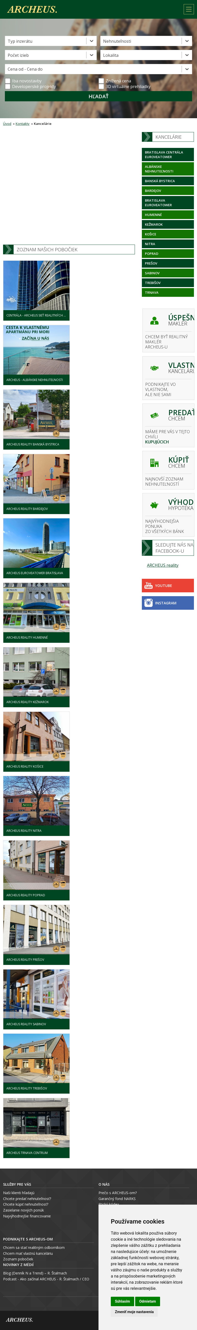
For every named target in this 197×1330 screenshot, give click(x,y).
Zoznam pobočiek (18, 1259)
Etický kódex (108, 1204)
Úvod (7, 123)
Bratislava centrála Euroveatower (164, 154)
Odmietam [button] (147, 1301)
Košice (150, 234)
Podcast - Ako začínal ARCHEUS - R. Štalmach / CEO (46, 1279)
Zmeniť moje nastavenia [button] (134, 1312)
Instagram (160, 603)
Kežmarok (154, 224)
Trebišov (153, 282)
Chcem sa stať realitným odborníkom (34, 1247)
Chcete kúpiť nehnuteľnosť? (25, 1204)
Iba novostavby (23, 81)
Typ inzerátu (20, 41)
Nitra (150, 244)
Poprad (151, 253)
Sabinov (152, 273)
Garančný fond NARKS (117, 1198)
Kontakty (22, 123)
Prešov (151, 263)
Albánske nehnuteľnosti (159, 168)
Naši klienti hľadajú (18, 1192)
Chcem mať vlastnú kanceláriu (28, 1253)
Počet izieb (18, 55)
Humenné (153, 214)
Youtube (158, 585)
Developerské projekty (34, 86)
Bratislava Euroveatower (158, 202)
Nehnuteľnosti (117, 41)
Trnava (152, 292)
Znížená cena (114, 81)
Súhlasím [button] (122, 1301)
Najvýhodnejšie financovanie (27, 1216)
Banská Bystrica (160, 181)
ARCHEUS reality (163, 565)
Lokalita (111, 55)
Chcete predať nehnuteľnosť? (27, 1198)
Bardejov (153, 190)
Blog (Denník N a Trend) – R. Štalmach (35, 1273)
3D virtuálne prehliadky (124, 86)
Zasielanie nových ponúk (23, 1210)
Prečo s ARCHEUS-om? (117, 1192)
